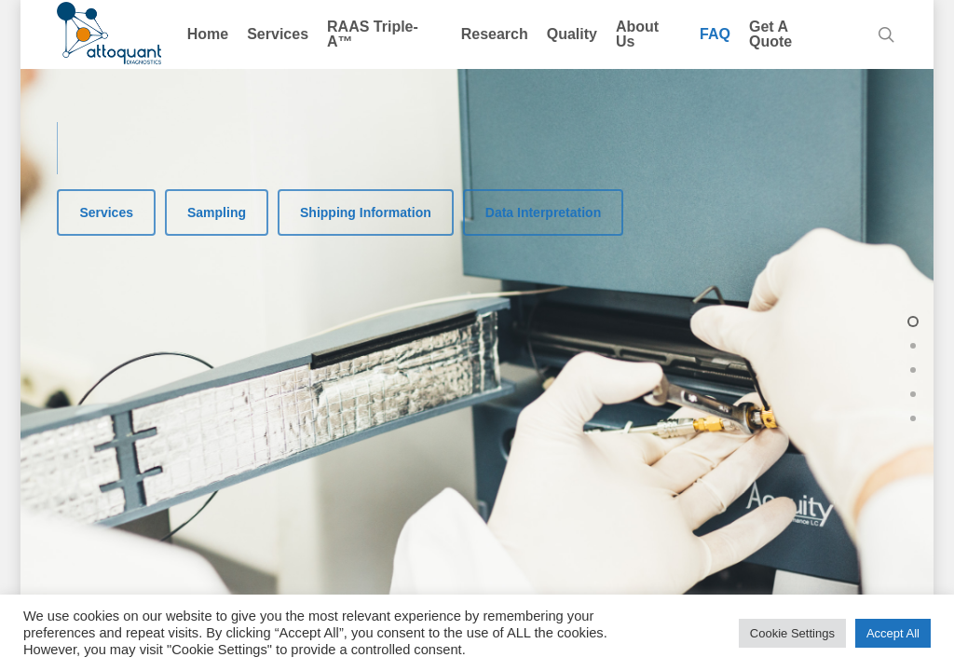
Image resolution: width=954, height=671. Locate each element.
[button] (106, 212)
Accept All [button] (893, 633)
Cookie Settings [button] (792, 633)
